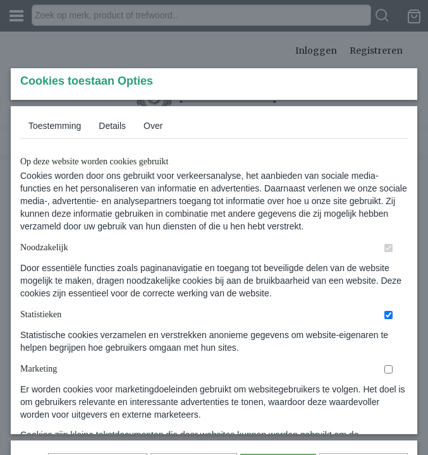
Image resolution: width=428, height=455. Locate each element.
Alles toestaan (278, 377)
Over (153, 209)
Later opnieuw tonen (98, 377)
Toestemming (54, 209)
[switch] (388, 331)
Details (112, 209)
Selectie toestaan (194, 377)
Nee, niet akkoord (363, 377)
